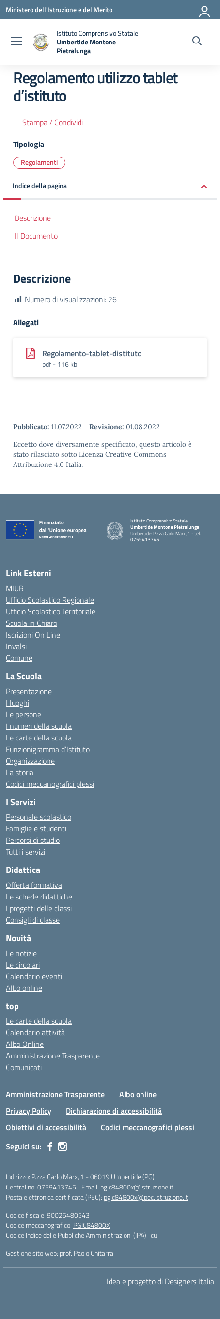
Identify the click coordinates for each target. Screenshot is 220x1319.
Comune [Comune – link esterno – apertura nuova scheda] (19, 658)
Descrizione (33, 218)
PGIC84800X (91, 1225)
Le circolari (23, 965)
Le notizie (21, 953)
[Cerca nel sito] (196, 42)
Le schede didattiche (39, 896)
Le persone (23, 714)
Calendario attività (35, 1032)
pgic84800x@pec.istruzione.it (146, 1197)
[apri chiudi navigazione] (16, 42)
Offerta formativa (34, 885)
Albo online (24, 988)
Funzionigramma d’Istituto (48, 749)
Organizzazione (30, 761)
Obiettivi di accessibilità (46, 1127)
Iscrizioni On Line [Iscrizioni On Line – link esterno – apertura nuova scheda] (33, 634)
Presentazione (29, 691)
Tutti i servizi (25, 851)
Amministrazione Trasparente (53, 1055)
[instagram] (62, 1146)
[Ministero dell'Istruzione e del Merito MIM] (59, 9)
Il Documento (36, 236)
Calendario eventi (34, 976)
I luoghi (17, 703)
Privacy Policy (28, 1110)
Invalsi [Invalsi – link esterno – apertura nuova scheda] (16, 646)
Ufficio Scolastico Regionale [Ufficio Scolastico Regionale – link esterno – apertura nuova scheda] (50, 600)
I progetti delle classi (39, 908)
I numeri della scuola (39, 726)
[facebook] (50, 1146)
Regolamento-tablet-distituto (91, 353)
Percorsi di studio (33, 840)
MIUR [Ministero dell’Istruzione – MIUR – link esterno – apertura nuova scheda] (15, 588)
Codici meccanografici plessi (50, 784)
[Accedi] (205, 9)
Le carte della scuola (39, 737)
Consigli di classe (33, 920)
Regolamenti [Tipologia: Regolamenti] (39, 162)
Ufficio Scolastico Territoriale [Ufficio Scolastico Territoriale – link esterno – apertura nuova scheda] (50, 611)
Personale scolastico (38, 817)
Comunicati (24, 1067)
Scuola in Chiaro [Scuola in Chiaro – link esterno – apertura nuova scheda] (31, 623)
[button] (110, 186)
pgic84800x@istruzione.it (136, 1187)
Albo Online (25, 1044)
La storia (19, 772)
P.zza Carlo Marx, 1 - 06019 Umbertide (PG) (93, 1177)
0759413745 (56, 1187)
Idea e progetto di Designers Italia (160, 1281)
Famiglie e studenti (36, 828)
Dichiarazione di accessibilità (114, 1110)
